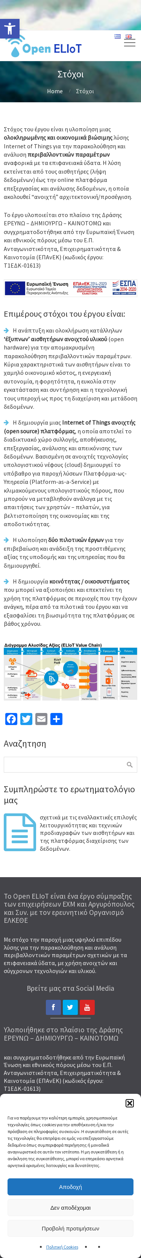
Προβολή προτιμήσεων (70, 1228)
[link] (10, 28)
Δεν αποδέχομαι (70, 1207)
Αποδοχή (70, 1187)
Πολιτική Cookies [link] (62, 1247)
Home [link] (55, 91)
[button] (129, 1103)
